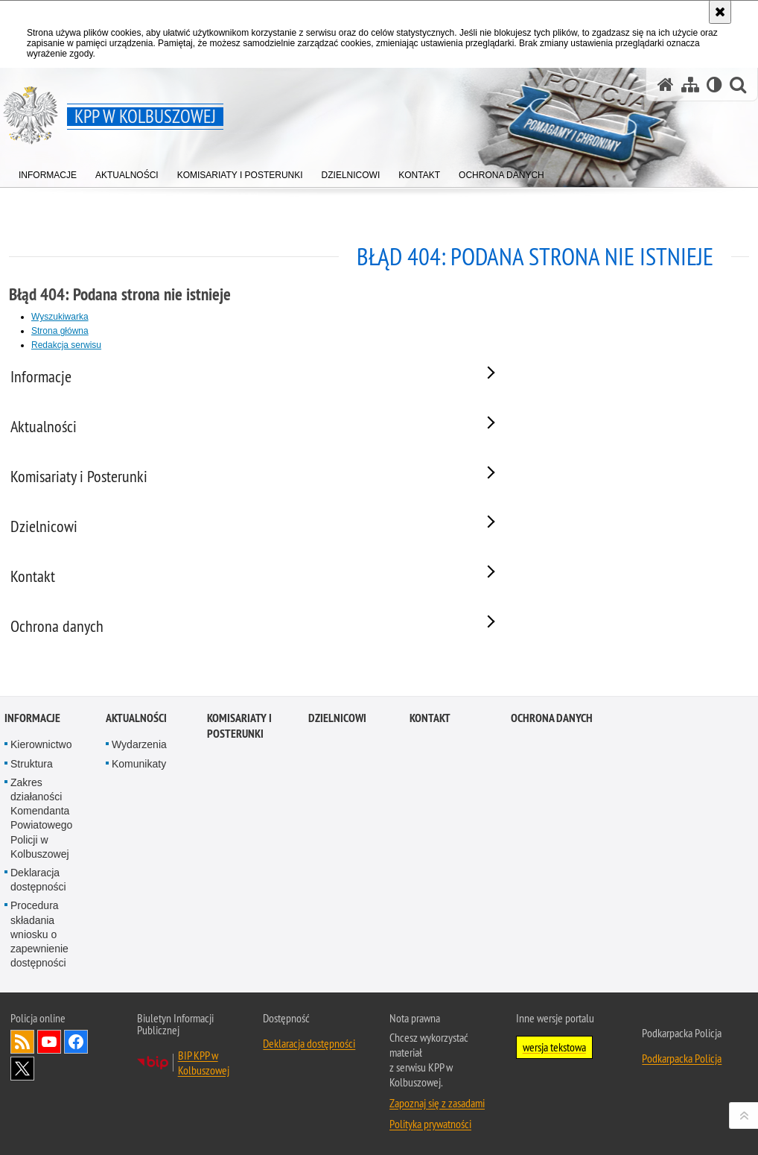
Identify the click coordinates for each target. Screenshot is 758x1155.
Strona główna (60, 331)
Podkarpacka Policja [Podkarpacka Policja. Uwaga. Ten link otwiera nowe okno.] (682, 1108)
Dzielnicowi (337, 768)
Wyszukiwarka (60, 316)
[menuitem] (47, 172)
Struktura (31, 814)
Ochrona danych (552, 768)
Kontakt (430, 768)
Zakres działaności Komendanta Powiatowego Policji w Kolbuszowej (41, 868)
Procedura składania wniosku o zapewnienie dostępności (39, 984)
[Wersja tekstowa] (714, 84)
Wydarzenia (139, 795)
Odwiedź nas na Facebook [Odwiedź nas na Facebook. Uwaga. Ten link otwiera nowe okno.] (76, 1092)
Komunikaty (139, 814)
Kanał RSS (22, 1092)
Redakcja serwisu (66, 345)
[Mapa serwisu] (690, 84)
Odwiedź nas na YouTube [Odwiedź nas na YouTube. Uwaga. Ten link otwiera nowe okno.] (49, 1092)
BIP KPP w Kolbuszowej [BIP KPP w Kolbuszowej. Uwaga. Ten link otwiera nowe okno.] (203, 1113)
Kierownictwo (40, 795)
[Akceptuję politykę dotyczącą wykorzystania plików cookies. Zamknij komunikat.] (720, 12)
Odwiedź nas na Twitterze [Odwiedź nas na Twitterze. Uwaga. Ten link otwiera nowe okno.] (22, 1119)
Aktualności (136, 768)
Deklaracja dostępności (38, 930)
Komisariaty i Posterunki (239, 776)
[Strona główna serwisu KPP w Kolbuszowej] (665, 84)
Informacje (32, 768)
